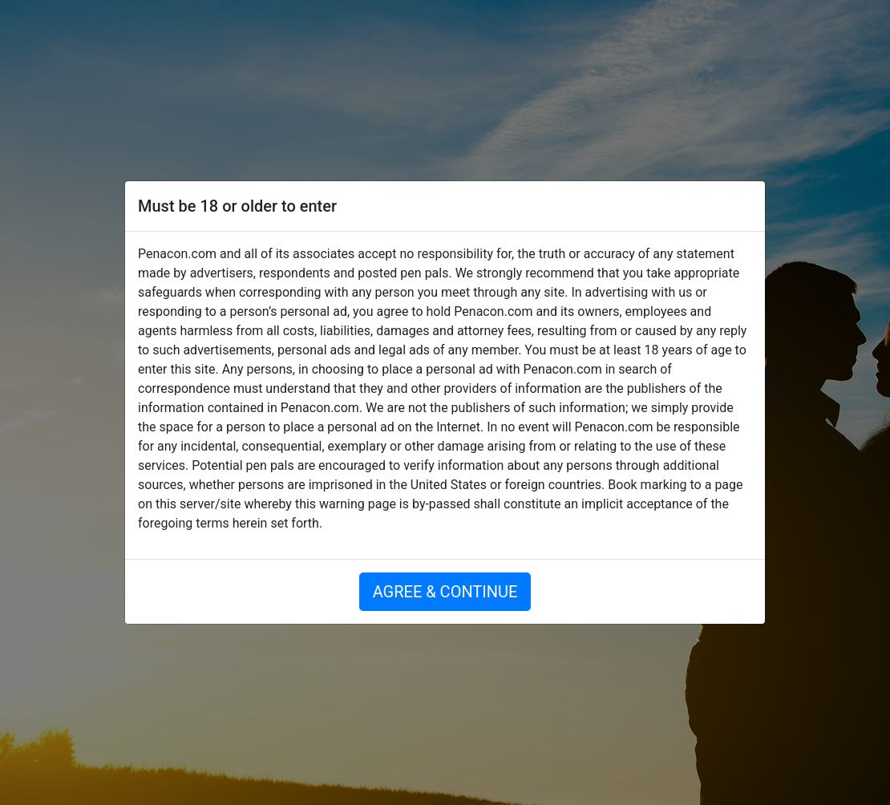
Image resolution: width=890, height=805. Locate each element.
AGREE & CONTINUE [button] (445, 591)
